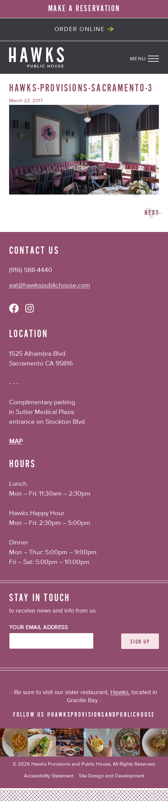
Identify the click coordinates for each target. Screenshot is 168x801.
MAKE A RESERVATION (84, 8)
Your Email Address (38, 627)
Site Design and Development (111, 775)
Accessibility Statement (48, 775)
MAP (16, 441)
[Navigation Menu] (149, 57)
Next (151, 213)
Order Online (80, 29)
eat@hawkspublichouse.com (49, 285)
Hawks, (120, 692)
